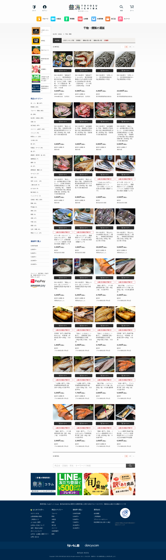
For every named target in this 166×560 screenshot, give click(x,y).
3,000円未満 (34, 246)
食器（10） (34, 177)
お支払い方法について (37, 525)
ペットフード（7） (36, 196)
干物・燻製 (68, 34)
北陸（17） (34, 218)
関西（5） (34, 214)
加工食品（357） (35, 125)
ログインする (35, 513)
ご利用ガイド (35, 519)
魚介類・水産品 (57, 34)
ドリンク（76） (35, 133)
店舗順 (106, 40)
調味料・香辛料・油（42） (38, 155)
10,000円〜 (34, 260)
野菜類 (69, 18)
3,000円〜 (33, 249)
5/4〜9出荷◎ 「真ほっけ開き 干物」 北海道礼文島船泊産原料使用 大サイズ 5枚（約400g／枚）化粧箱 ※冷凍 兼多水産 (62, 130)
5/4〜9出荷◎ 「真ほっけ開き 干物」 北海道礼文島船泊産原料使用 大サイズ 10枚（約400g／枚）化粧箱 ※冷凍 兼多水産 (83, 183)
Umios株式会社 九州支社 (61, 96)
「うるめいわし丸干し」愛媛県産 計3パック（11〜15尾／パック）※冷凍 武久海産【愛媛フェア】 (104, 186)
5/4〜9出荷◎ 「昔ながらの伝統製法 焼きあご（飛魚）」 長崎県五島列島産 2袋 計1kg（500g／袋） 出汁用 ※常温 (125, 237)
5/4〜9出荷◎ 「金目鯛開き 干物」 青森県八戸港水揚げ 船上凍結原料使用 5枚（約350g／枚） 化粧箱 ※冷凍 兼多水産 (83, 130)
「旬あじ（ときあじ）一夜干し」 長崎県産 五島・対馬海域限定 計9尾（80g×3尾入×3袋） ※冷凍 (83, 337)
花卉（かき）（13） (36, 181)
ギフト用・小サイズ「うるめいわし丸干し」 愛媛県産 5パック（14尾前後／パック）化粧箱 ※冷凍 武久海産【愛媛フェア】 (62, 240)
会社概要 (96, 513)
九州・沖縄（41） (36, 229)
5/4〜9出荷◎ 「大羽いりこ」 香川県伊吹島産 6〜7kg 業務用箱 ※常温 (125, 77)
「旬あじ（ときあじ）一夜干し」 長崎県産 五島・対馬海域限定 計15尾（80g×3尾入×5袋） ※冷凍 (104, 337)
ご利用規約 (97, 516)
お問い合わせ (35, 537)
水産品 (56, 18)
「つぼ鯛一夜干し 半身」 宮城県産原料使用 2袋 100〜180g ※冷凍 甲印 (62, 385)
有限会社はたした (101, 252)
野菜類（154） (35, 107)
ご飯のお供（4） (35, 185)
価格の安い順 (87, 40)
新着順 (78, 40)
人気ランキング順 (68, 40)
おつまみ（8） (35, 188)
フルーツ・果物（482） (37, 110)
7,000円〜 (33, 257)
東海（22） (34, 210)
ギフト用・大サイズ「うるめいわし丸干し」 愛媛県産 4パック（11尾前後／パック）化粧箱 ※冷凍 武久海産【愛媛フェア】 (125, 186)
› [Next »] (133, 47)
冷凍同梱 (97, 18)
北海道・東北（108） (37, 199)
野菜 (53, 516)
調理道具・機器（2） (37, 170)
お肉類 (83, 18)
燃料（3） (34, 162)
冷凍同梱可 (55, 531)
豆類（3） (34, 122)
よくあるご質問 (35, 522)
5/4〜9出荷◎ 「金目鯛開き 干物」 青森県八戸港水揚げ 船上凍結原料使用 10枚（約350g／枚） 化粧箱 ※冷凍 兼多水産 (104, 130)
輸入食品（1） (35, 192)
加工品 (110, 18)
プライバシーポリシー (101, 519)
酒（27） (33, 151)
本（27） (33, 166)
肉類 (53, 522)
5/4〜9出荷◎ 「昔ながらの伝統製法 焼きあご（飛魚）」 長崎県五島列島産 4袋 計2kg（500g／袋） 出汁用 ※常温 (104, 237)
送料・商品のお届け (37, 528)
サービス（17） (35, 173)
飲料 (53, 534)
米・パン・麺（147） (37, 103)
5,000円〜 (33, 253)
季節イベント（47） (36, 233)
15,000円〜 (34, 264)
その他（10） (34, 140)
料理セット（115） (36, 136)
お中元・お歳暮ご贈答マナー (40, 534)
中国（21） (34, 222)
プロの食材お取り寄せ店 (103, 300)
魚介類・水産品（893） (37, 118)
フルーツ (42, 18)
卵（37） (33, 144)
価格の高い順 (98, 40)
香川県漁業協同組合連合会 (103, 96)
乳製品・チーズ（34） (37, 147)
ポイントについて (36, 531)
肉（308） (34, 114)
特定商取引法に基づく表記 (102, 522)
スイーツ (124, 18)
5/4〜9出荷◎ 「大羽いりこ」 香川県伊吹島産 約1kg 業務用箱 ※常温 (104, 77)
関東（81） (34, 203)
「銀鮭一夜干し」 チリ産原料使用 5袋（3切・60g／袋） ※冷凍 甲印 (104, 287)
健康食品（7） (35, 159)
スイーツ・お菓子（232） (38, 129)
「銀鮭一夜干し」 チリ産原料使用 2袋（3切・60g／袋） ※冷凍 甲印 (62, 433)
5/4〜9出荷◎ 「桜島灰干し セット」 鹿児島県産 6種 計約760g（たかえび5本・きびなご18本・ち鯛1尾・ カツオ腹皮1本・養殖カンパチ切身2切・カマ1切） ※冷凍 (62, 81)
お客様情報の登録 (36, 516)
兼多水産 (56, 149)
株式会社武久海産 (101, 202)
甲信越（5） (34, 207)
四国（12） (34, 225)
